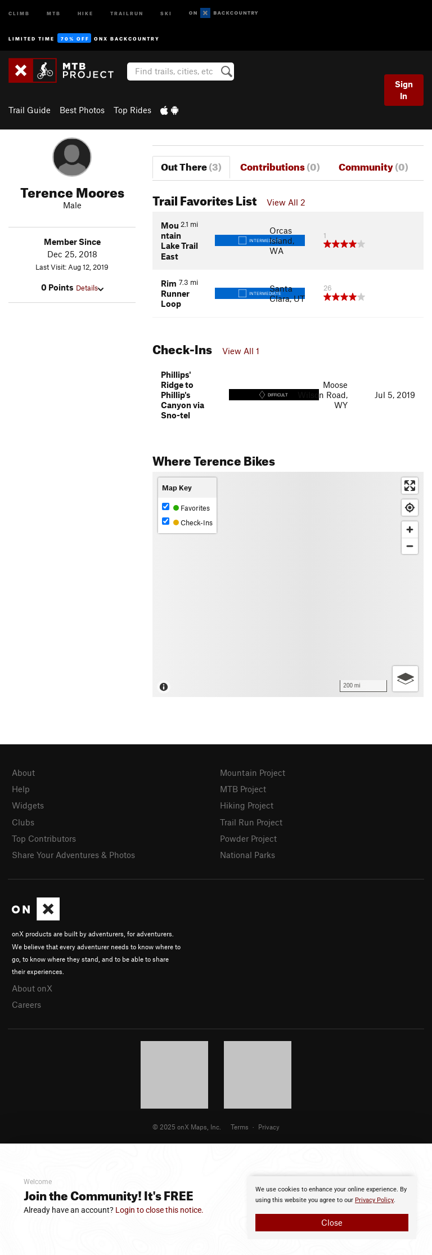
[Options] (405, 678)
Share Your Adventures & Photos (73, 855)
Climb (19, 12)
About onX (32, 988)
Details (90, 287)
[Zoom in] (410, 529)
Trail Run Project (251, 822)
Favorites (186, 507)
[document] (331, 1207)
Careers (26, 1004)
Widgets (28, 805)
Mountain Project (252, 772)
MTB (54, 12)
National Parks (247, 855)
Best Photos (82, 110)
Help (21, 789)
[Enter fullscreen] (410, 485)
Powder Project (248, 838)
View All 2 (286, 202)
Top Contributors (44, 838)
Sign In (404, 90)
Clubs (23, 822)
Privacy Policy (374, 1200)
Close (332, 1222)
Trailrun (126, 12)
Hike (85, 12)
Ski (166, 12)
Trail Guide (29, 110)
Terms (240, 1127)
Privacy (269, 1127)
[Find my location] (410, 507)
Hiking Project (246, 805)
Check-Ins (187, 522)
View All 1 (240, 351)
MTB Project (243, 789)
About (23, 772)
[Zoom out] (410, 546)
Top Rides (132, 110)
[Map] (288, 584)
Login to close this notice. (159, 1209)
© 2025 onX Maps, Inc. (186, 1127)
